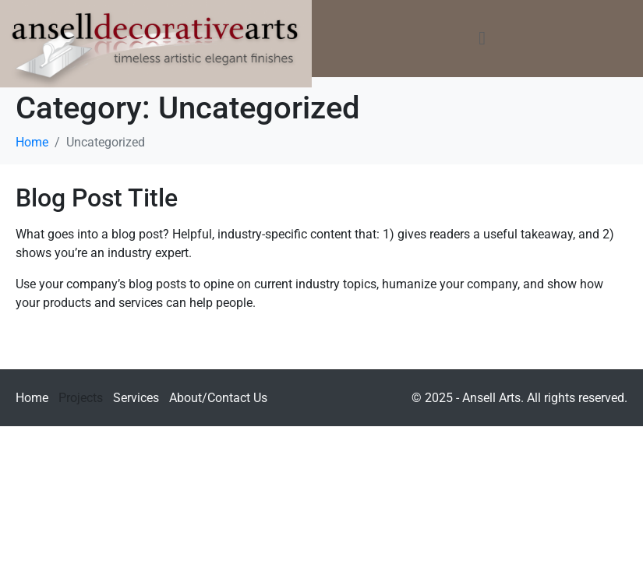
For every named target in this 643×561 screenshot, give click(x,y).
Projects (80, 397)
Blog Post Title (97, 198)
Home (32, 397)
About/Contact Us (218, 397)
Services (136, 397)
